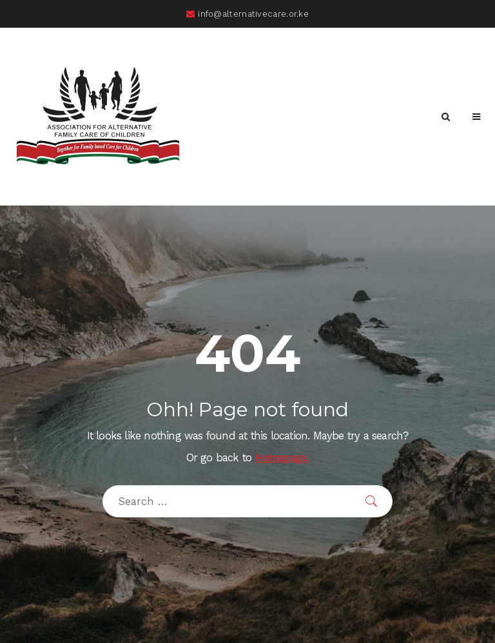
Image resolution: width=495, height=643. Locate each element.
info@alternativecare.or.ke (247, 14)
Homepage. (282, 458)
